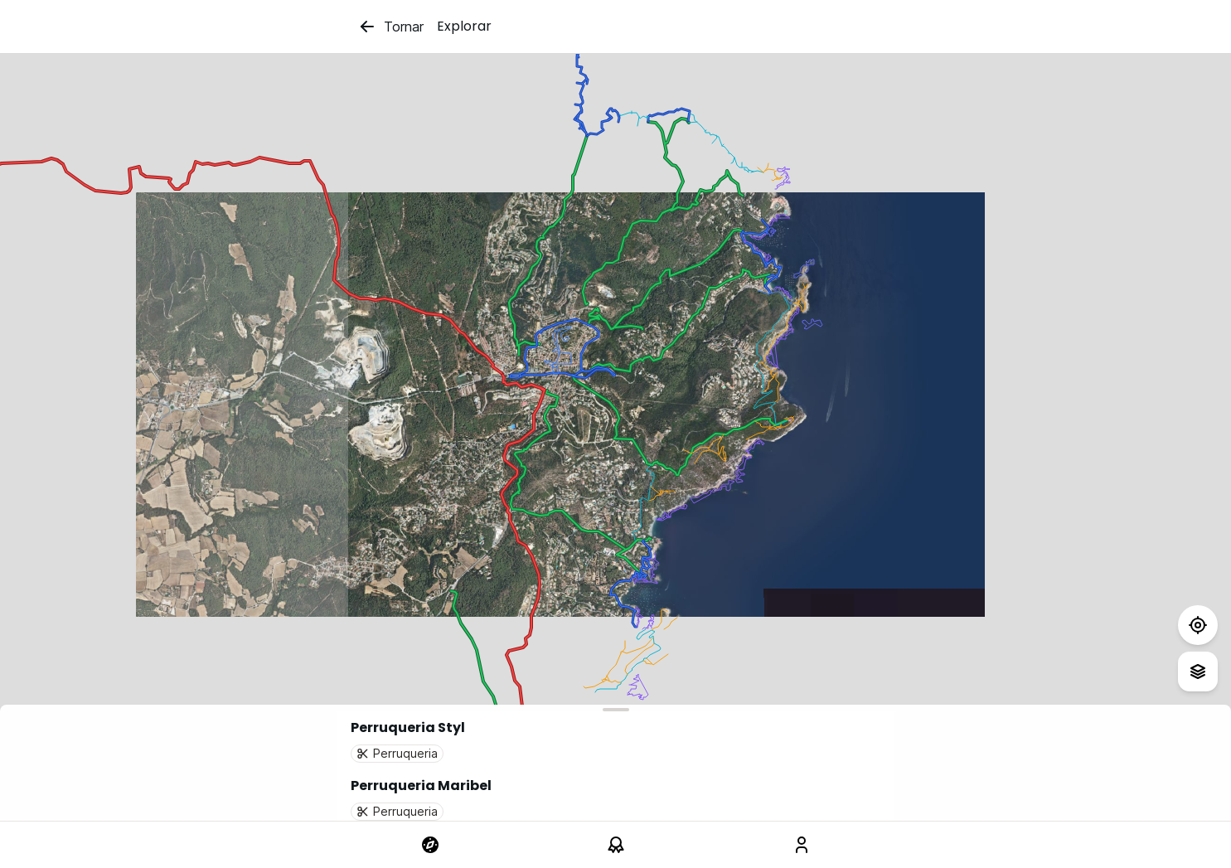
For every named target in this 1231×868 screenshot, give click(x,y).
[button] (615, 740)
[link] (430, 845)
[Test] (1198, 625)
